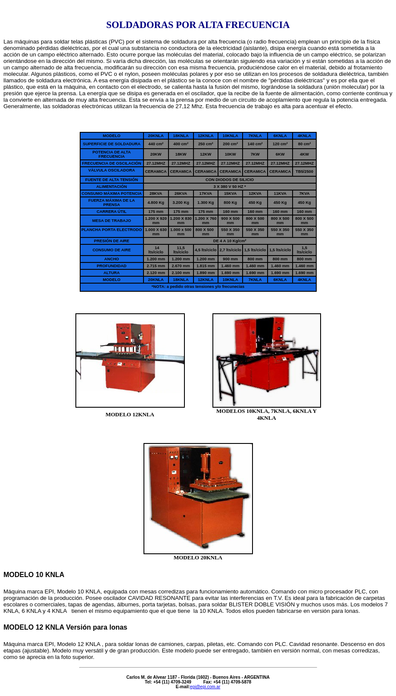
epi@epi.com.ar (205, 686)
